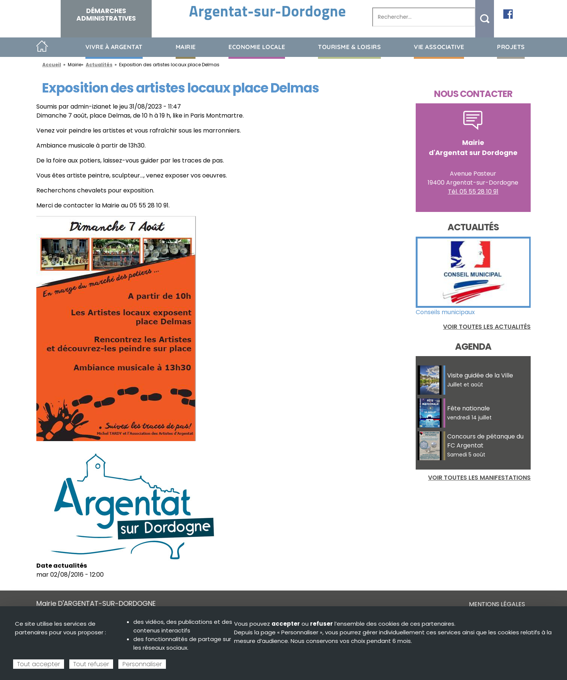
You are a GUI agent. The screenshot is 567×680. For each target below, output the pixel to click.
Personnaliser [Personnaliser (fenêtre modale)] (142, 664)
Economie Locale (256, 47)
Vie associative (439, 47)
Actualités (99, 64)
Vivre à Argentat (114, 47)
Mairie (186, 47)
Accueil (42, 46)
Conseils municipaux (445, 312)
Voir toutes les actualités (487, 326)
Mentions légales (497, 604)
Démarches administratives (106, 14)
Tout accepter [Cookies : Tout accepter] (38, 664)
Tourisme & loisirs (349, 47)
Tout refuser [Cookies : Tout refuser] (91, 664)
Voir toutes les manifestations (479, 477)
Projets (511, 47)
